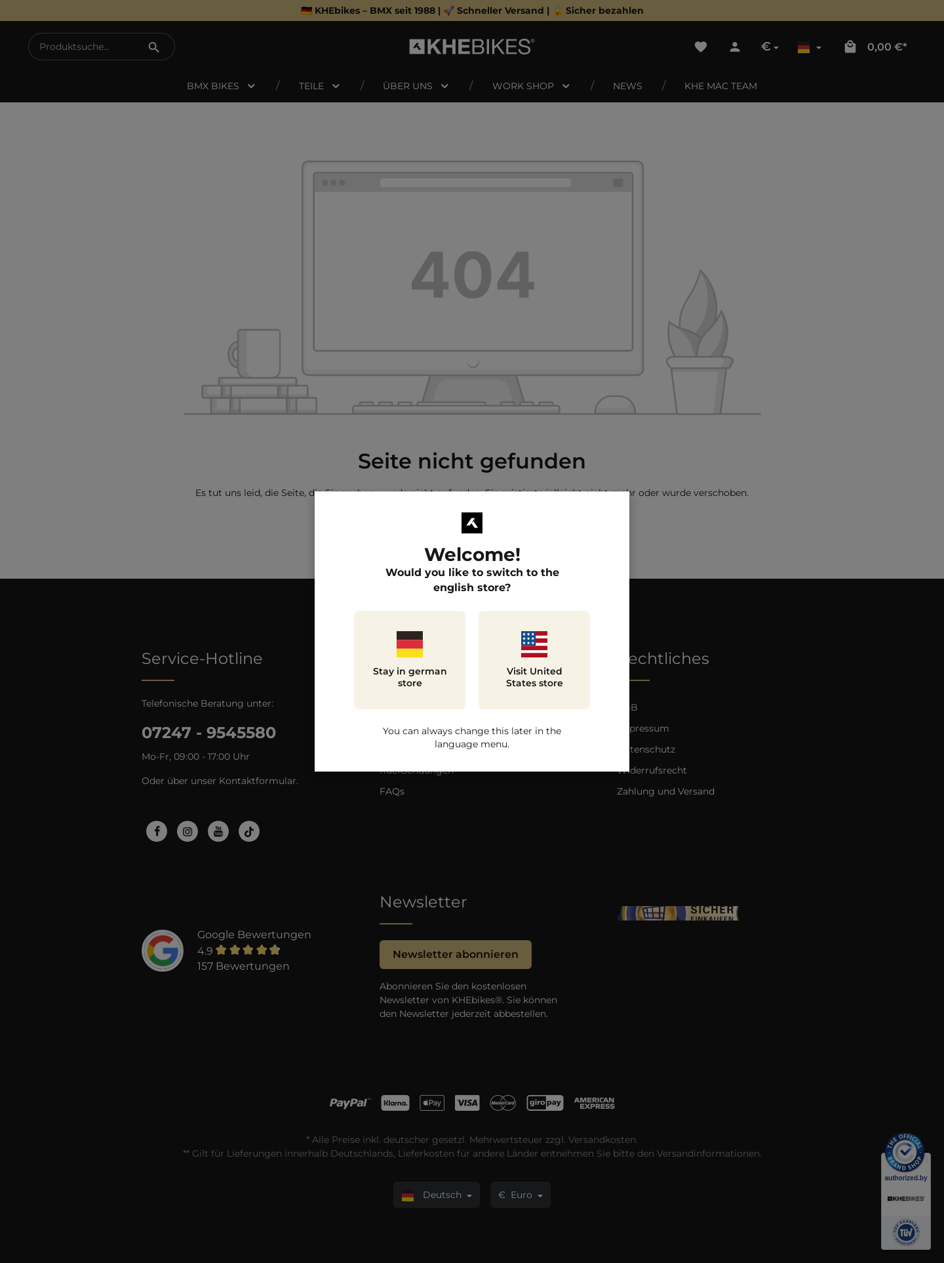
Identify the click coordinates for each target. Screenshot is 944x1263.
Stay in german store (410, 660)
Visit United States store (534, 660)
